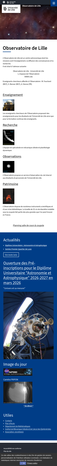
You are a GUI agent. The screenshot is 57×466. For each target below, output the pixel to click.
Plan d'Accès (10, 423)
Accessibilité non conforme (12, 448)
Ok (23, 463)
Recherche (10, 125)
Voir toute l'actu (11, 254)
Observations (12, 156)
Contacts (8, 420)
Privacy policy (32, 463)
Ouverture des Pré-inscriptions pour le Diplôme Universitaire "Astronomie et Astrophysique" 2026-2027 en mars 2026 (28, 273)
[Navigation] (54, 3)
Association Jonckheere (14, 432)
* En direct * (28, 406)
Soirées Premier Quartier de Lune (18, 249)
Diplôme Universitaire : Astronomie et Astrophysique (26, 245)
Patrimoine (10, 184)
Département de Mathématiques (17, 426)
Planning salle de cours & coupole (28, 225)
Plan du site (7, 451)
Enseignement (13, 95)
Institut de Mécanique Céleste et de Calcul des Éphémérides (28, 429)
